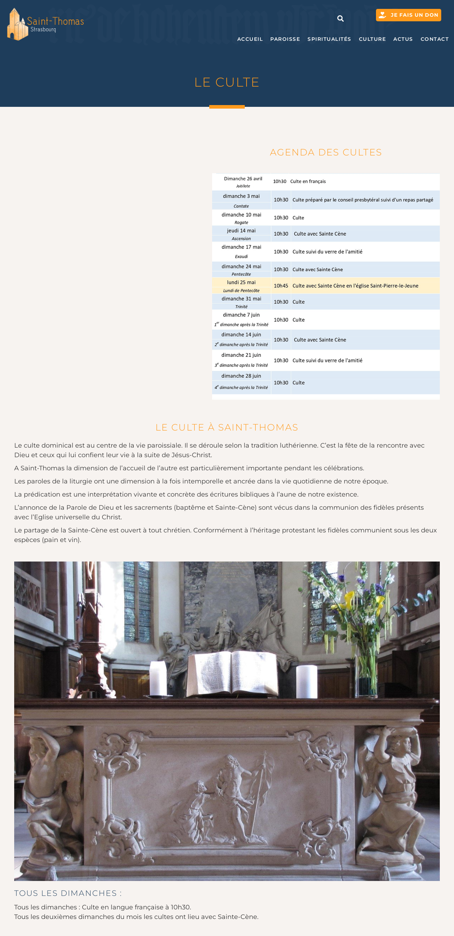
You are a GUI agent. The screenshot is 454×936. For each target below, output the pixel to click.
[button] (340, 18)
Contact (435, 39)
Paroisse (285, 39)
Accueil (250, 39)
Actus (403, 39)
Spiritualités (329, 39)
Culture (372, 39)
